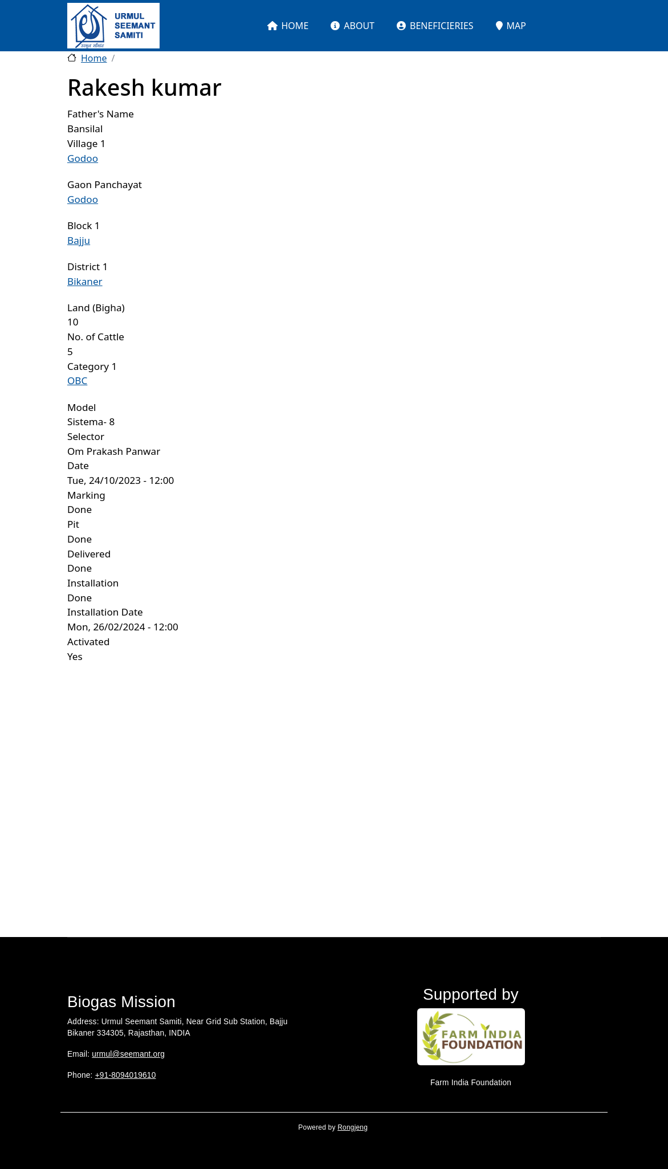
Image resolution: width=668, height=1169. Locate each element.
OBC (77, 380)
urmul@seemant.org (128, 1054)
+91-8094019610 (125, 1075)
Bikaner (85, 281)
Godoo (82, 158)
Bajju (78, 240)
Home (94, 58)
